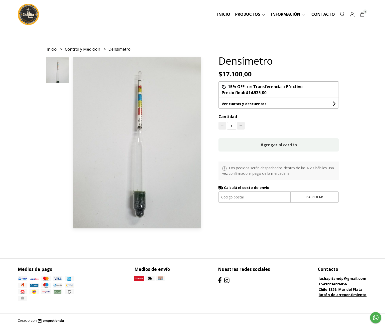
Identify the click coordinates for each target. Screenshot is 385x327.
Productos (250, 14)
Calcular (314, 197)
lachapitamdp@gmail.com (342, 278)
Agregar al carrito (279, 145)
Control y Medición (83, 49)
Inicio (223, 14)
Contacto (323, 14)
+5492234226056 (333, 284)
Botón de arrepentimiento (343, 294)
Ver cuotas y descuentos (244, 103)
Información (288, 14)
